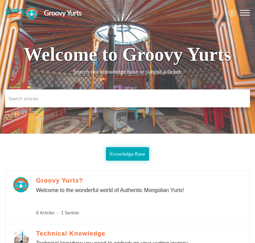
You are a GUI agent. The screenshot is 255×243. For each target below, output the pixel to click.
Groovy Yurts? (59, 180)
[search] (127, 98)
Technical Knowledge (71, 233)
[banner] (127, 67)
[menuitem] (232, 13)
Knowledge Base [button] (127, 154)
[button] (232, 13)
